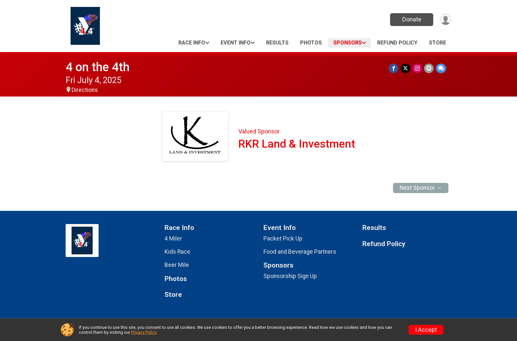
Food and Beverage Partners (299, 251)
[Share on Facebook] (394, 68)
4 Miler (173, 238)
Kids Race (177, 251)
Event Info (236, 43)
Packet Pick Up (282, 238)
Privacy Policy (143, 332)
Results (277, 43)
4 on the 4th (98, 67)
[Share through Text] (441, 68)
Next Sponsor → (421, 188)
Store (437, 43)
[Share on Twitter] (406, 68)
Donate (411, 19)
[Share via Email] (429, 68)
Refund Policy (397, 43)
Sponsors (347, 43)
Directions (85, 90)
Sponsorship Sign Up (290, 276)
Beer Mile (177, 265)
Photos (311, 43)
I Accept (426, 330)
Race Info (191, 43)
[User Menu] (445, 20)
